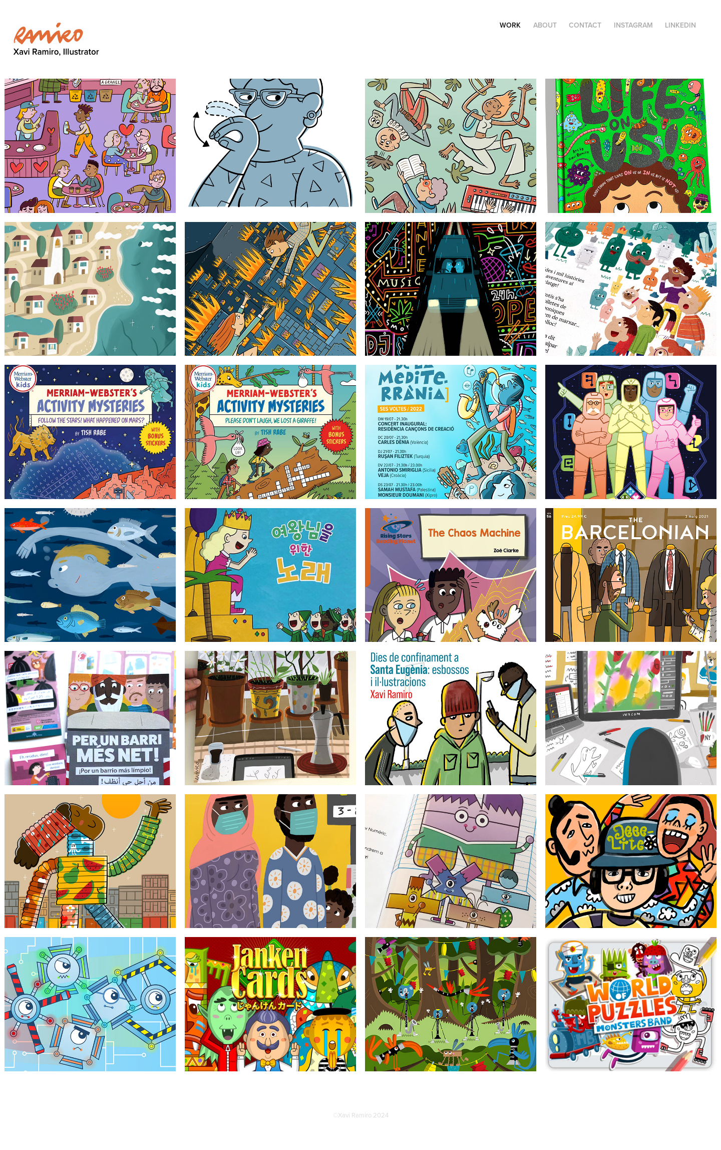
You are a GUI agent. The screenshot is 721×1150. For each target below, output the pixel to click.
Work (510, 25)
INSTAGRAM (633, 25)
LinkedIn (680, 25)
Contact (585, 25)
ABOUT (545, 25)
